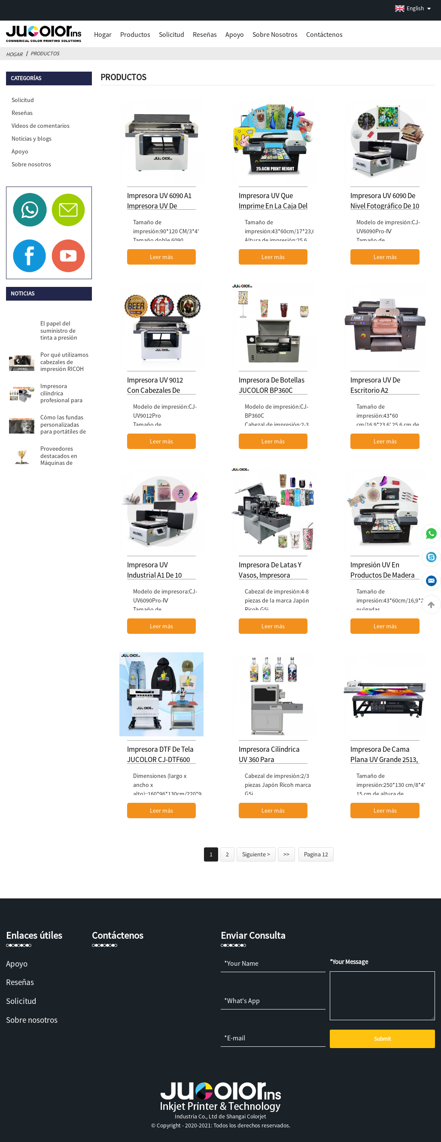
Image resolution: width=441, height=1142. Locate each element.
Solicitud (171, 34)
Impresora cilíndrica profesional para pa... (61, 393)
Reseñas (205, 34)
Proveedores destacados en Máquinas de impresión (58, 455)
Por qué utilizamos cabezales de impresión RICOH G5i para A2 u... (64, 361)
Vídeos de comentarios (41, 126)
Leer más (161, 257)
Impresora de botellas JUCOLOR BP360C (271, 385)
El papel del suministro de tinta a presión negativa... (58, 330)
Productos (135, 34)
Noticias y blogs (32, 138)
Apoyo (234, 34)
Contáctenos (324, 34)
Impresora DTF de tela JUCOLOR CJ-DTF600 (160, 754)
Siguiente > (256, 854)
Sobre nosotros (275, 34)
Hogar (103, 34)
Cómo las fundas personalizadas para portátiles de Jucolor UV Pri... (63, 424)
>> (286, 854)
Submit (382, 1039)
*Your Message (349, 962)
